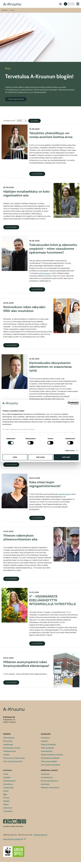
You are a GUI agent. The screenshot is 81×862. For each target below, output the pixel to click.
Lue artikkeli (37, 174)
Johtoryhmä (7, 808)
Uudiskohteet (8, 744)
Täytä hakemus (9, 738)
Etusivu (5, 10)
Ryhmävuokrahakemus (49, 781)
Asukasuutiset (8, 788)
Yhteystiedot (7, 811)
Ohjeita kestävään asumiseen (52, 755)
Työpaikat (6, 777)
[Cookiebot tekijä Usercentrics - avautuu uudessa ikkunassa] (69, 403)
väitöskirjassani (64, 494)
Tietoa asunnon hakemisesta (14, 758)
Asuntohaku (45, 784)
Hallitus (6, 804)
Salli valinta (40, 457)
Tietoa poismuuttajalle (49, 761)
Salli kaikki (66, 457)
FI (65, 4)
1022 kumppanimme (15, 414)
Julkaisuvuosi (9, 121)
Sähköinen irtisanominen (50, 788)
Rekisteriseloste (40, 835)
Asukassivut (45, 738)
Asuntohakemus (47, 777)
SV (73, 4)
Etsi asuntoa (7, 741)
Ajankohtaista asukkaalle (50, 758)
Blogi (5, 794)
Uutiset (5, 791)
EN (69, 4)
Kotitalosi (44, 741)
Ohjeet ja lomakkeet (48, 744)
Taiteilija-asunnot (9, 751)
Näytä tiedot (70, 450)
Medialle (6, 801)
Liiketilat (6, 755)
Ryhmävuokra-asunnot (11, 748)
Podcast (6, 798)
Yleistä (5, 774)
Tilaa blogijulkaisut (16, 99)
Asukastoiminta (46, 751)
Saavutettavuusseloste (13, 839)
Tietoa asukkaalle (47, 748)
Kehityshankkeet (9, 781)
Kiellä (15, 457)
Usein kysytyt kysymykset (12, 761)
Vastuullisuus (8, 784)
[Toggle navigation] (77, 3)
